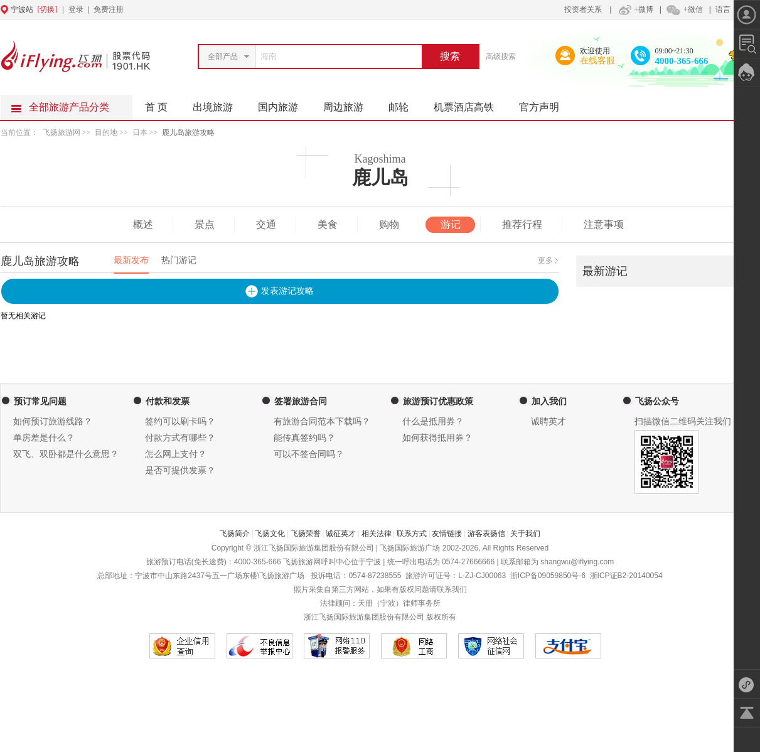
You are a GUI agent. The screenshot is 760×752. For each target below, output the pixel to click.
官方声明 (545, 103)
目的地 (107, 132)
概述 (143, 224)
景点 (205, 224)
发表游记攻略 (287, 291)
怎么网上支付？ (175, 454)
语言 (723, 9)
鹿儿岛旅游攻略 (188, 132)
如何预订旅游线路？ (52, 421)
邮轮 (404, 103)
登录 (75, 9)
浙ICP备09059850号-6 (548, 575)
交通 (266, 224)
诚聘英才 (548, 421)
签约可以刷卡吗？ (180, 421)
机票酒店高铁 (470, 103)
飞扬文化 (270, 533)
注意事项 (604, 224)
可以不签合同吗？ (309, 454)
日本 (139, 132)
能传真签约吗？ (304, 438)
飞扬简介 (235, 533)
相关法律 (376, 533)
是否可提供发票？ (180, 470)
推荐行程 (522, 224)
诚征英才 (341, 533)
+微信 (684, 9)
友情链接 (447, 533)
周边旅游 (349, 103)
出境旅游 (219, 103)
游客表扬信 (486, 533)
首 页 (156, 107)
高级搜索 (501, 56)
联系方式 (412, 533)
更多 (545, 260)
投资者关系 (583, 9)
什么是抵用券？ (433, 421)
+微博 (634, 9)
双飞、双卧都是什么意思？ (66, 454)
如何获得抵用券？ (437, 438)
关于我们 (525, 533)
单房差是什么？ (44, 438)
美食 (328, 224)
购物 (389, 224)
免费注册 (109, 9)
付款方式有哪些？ (180, 438)
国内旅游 (284, 103)
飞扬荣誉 (306, 533)
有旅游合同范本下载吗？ (322, 421)
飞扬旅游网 (61, 132)
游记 (451, 224)
